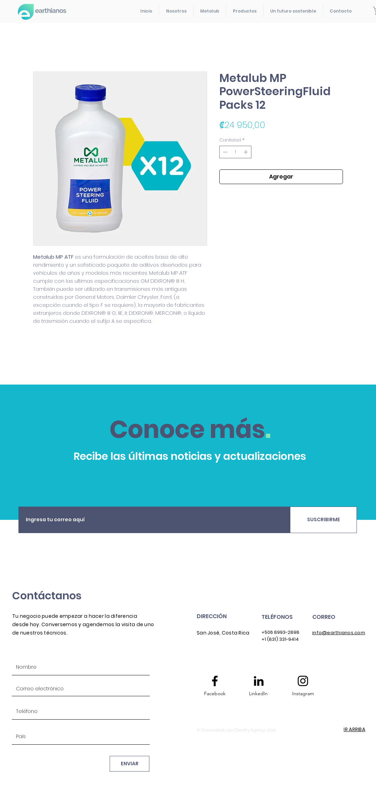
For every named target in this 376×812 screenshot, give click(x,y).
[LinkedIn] (258, 694)
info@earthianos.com (338, 632)
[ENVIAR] (129, 764)
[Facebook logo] (215, 681)
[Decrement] (224, 152)
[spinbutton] (235, 152)
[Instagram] (303, 694)
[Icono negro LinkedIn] (259, 681)
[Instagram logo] (303, 681)
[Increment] (246, 152)
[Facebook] (215, 694)
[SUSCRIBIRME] (323, 520)
